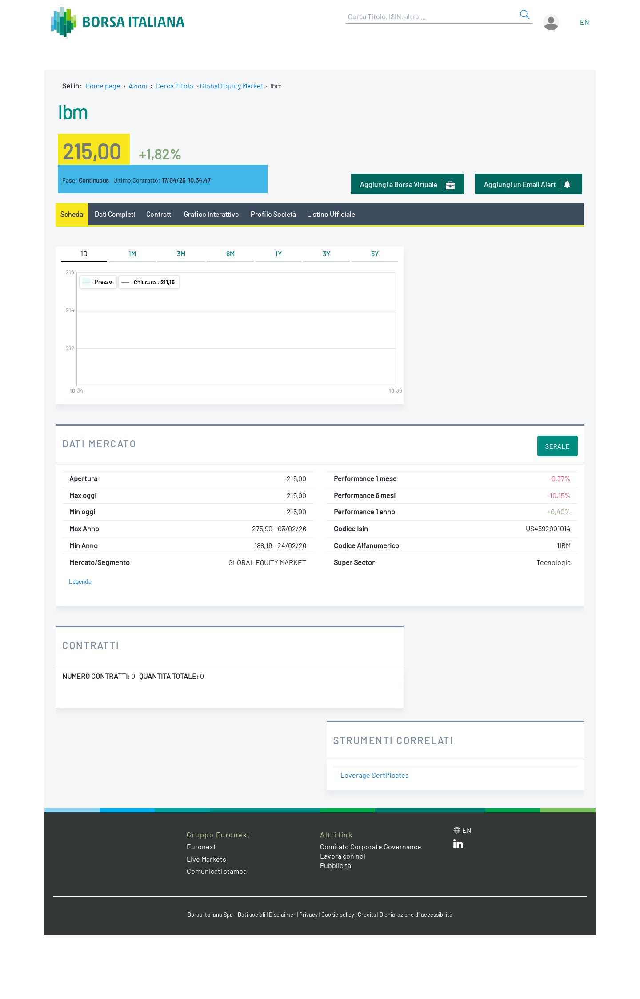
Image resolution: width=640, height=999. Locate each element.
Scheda (71, 214)
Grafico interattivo (211, 214)
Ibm (73, 111)
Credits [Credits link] (367, 914)
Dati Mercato (99, 443)
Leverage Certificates (374, 775)
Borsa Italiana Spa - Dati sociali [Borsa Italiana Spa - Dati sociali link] (226, 914)
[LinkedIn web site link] (458, 845)
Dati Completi (115, 214)
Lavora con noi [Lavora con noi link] (342, 856)
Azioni (138, 85)
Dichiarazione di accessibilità (416, 914)
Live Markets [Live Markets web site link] (206, 859)
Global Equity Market (232, 85)
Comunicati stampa (217, 871)
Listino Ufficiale (331, 214)
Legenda (80, 581)
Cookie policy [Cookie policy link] (337, 914)
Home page (102, 85)
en (584, 22)
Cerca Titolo (174, 85)
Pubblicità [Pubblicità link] (335, 865)
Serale (557, 446)
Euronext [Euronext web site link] (201, 846)
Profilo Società (273, 214)
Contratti (159, 214)
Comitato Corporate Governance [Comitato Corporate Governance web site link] (370, 846)
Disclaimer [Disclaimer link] (282, 914)
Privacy (308, 914)
